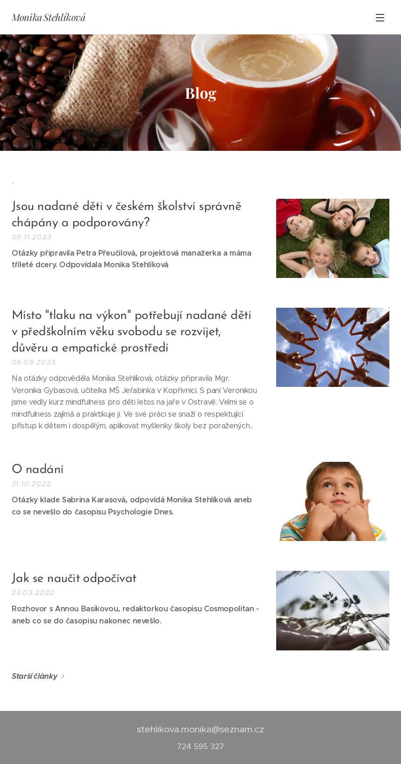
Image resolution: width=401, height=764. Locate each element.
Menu (380, 17)
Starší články (34, 676)
